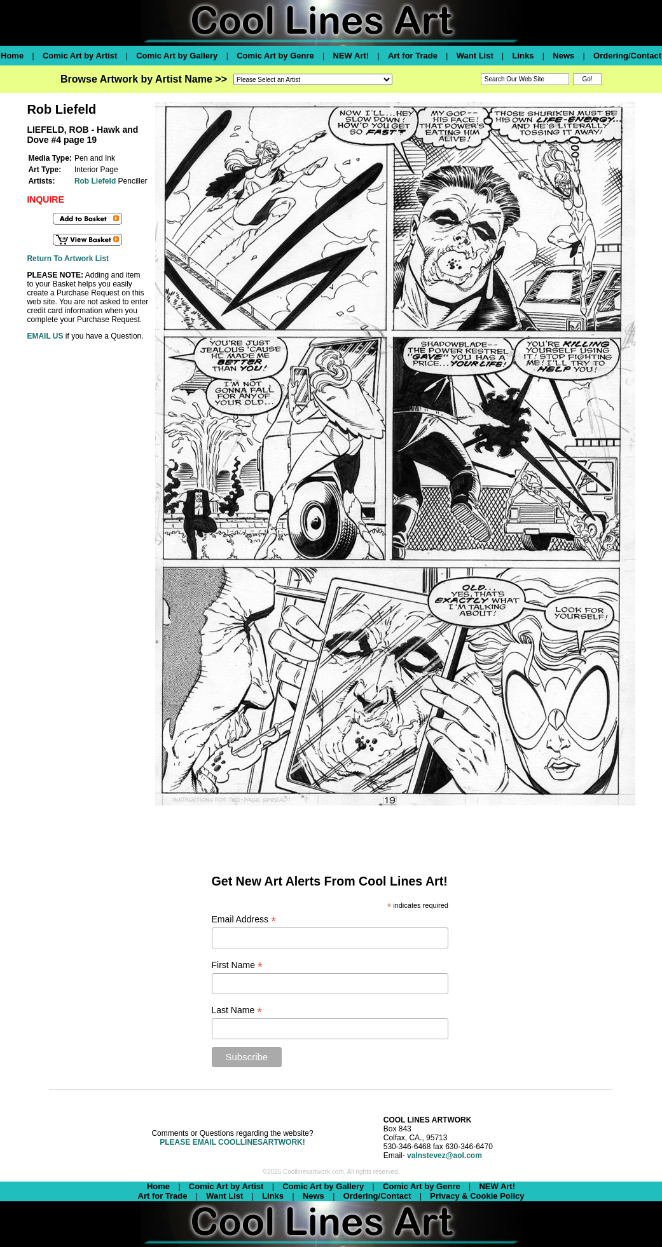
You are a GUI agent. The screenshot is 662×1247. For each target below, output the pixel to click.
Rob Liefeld (95, 181)
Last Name (237, 1010)
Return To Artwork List (68, 258)
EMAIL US (45, 336)
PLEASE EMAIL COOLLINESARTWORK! (232, 1142)
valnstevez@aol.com (444, 1155)
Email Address (244, 919)
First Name (237, 965)
